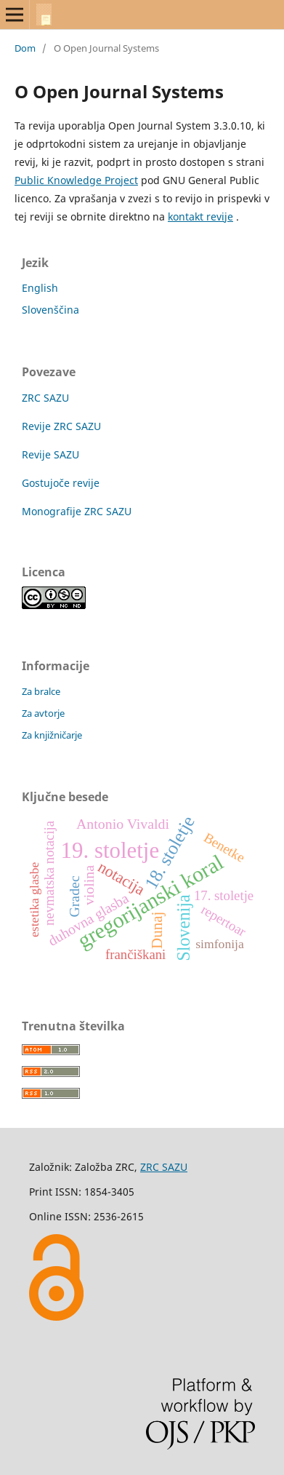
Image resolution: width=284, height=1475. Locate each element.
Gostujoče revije (61, 483)
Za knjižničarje (52, 735)
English (40, 288)
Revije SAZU (50, 454)
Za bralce (41, 691)
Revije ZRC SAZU (61, 426)
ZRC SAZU (45, 398)
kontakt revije (200, 216)
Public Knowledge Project (76, 180)
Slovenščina (50, 310)
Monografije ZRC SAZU (76, 511)
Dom (25, 48)
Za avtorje (43, 713)
